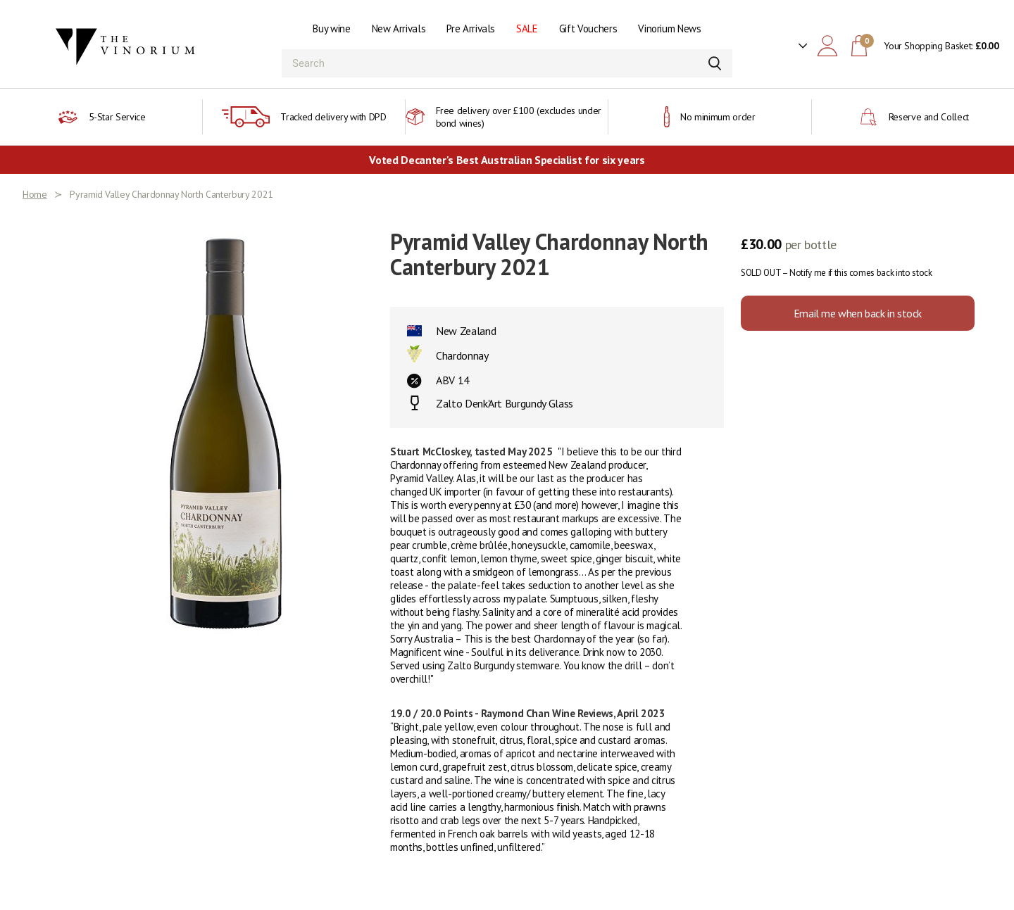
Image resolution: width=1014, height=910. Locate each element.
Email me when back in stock (858, 313)
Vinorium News (669, 28)
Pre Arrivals (470, 28)
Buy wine (331, 28)
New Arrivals (399, 28)
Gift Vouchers (588, 28)
